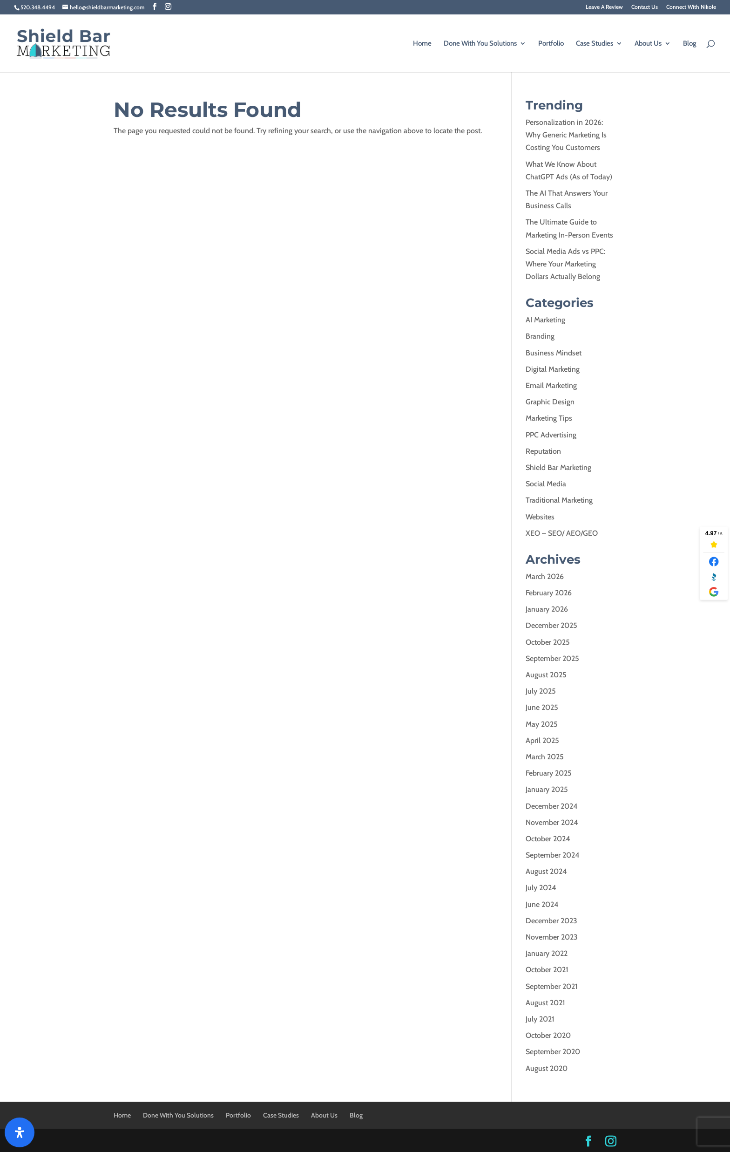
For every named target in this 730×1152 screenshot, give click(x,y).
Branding (540, 336)
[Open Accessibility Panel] (19, 1132)
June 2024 (542, 904)
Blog (689, 44)
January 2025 (547, 789)
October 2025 (548, 642)
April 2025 (542, 740)
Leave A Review (604, 7)
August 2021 (545, 1002)
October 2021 (547, 969)
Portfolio (551, 44)
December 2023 (551, 920)
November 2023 (552, 937)
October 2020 (548, 1035)
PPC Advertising (551, 434)
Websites (540, 516)
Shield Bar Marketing (558, 467)
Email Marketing (551, 385)
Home (422, 44)
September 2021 (552, 986)
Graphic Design (550, 401)
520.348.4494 (37, 7)
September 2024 (553, 855)
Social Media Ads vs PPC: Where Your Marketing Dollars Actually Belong (565, 264)
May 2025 (542, 724)
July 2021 (540, 1019)
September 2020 (553, 1051)
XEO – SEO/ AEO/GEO (562, 533)
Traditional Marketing (559, 500)
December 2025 (551, 625)
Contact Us (644, 7)
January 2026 (547, 609)
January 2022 (547, 953)
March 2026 (545, 576)
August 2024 (546, 871)
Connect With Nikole (691, 7)
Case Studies (594, 44)
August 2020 (547, 1068)
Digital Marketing (553, 369)
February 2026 (549, 592)
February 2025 (549, 773)
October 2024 (548, 838)
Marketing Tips (549, 418)
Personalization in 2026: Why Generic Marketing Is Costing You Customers (566, 135)
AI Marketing (545, 319)
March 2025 (545, 756)
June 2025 (542, 707)
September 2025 (552, 658)
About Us (648, 44)
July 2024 (541, 887)
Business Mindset (553, 352)
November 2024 (552, 822)
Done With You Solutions (480, 44)
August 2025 (546, 674)
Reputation (543, 451)
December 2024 (552, 806)
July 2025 (541, 691)
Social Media (546, 483)
